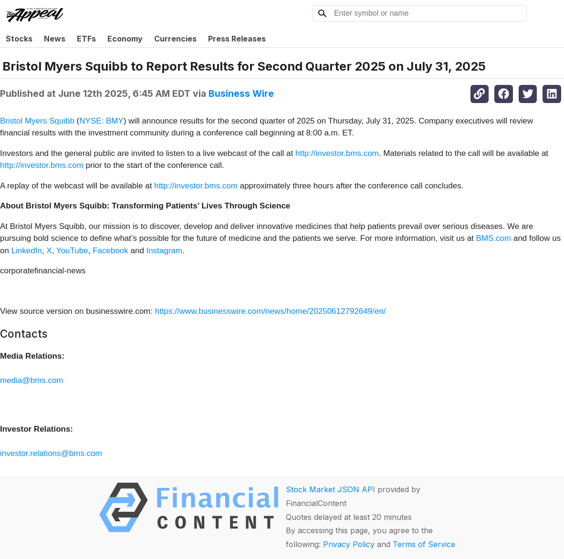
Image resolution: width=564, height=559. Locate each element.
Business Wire (241, 93)
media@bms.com (31, 380)
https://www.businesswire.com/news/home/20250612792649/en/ (270, 311)
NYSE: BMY (101, 120)
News (54, 38)
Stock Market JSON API (330, 489)
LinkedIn (26, 250)
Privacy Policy (349, 544)
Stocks (19, 38)
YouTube (72, 250)
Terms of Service (424, 544)
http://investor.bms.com (337, 153)
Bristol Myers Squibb (37, 120)
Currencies (175, 38)
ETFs (86, 38)
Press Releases (237, 38)
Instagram (164, 250)
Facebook (110, 250)
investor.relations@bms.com (51, 453)
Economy (125, 38)
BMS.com (494, 238)
